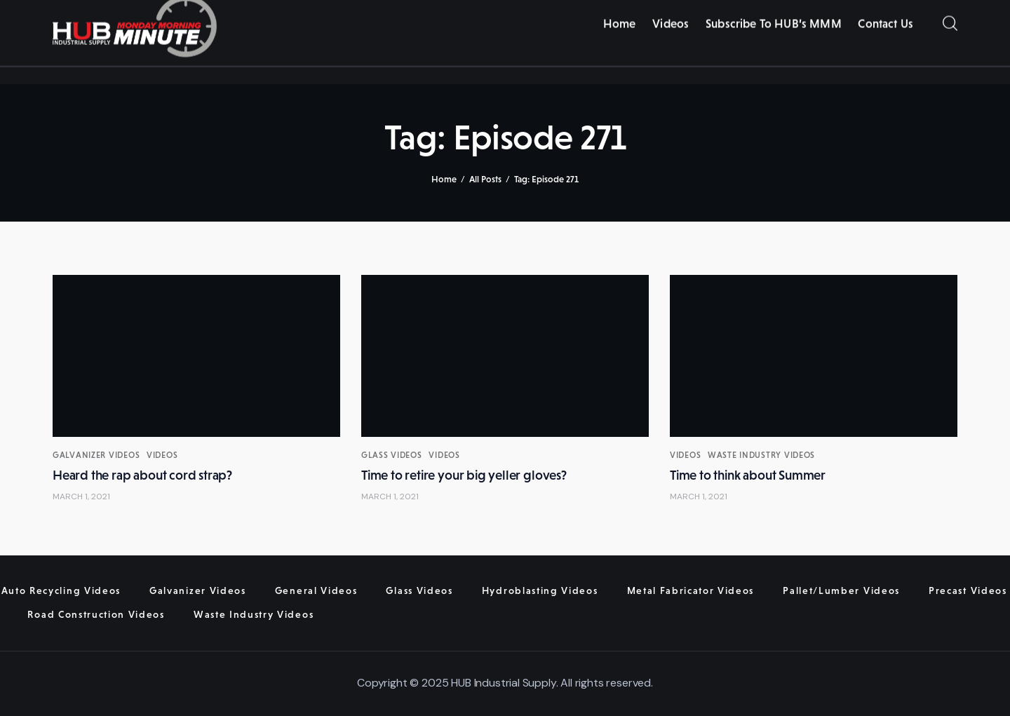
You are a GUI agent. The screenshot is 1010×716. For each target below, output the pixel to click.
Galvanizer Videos (96, 455)
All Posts (485, 179)
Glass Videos (391, 455)
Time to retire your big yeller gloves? (464, 475)
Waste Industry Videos (761, 455)
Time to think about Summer (748, 475)
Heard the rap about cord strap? (142, 475)
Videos (162, 455)
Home (444, 179)
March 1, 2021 (81, 496)
